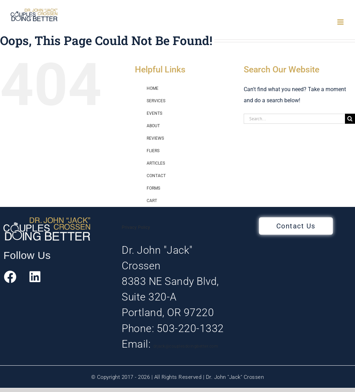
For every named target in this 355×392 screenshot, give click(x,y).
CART (152, 200)
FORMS (153, 188)
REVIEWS (155, 138)
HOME (152, 88)
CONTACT (156, 175)
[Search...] (294, 119)
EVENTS (154, 113)
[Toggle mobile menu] (341, 22)
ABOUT (153, 125)
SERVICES (156, 100)
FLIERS (153, 150)
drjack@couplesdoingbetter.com (185, 346)
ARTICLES (156, 163)
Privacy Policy (136, 227)
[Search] (350, 119)
